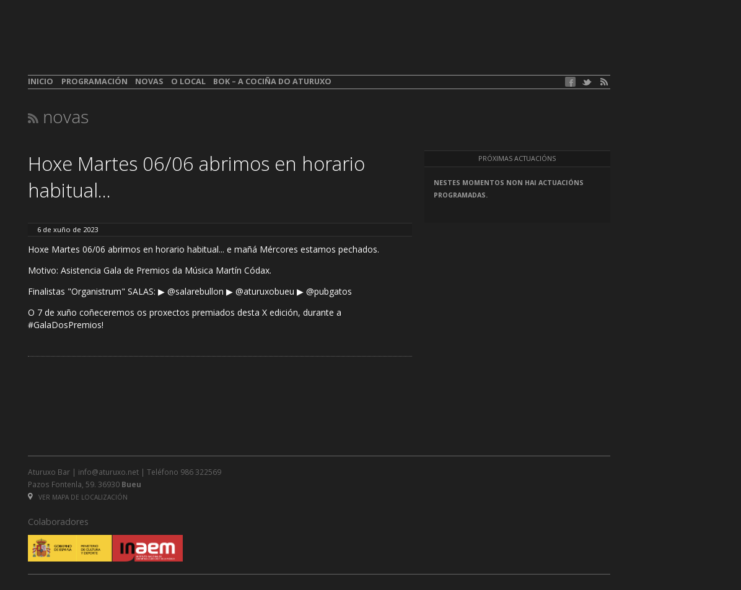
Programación (94, 81)
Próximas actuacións (517, 158)
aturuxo (118, 45)
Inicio (40, 81)
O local (188, 81)
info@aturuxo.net (108, 472)
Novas (149, 81)
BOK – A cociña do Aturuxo (272, 81)
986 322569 (200, 472)
